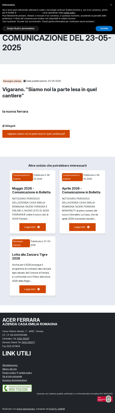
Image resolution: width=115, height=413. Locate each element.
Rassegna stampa (12, 81)
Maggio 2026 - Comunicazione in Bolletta (31, 190)
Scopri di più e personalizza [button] (20, 28)
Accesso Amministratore (14, 380)
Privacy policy (9, 372)
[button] (111, 4)
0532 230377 (28, 342)
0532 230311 (23, 338)
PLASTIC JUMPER (57, 409)
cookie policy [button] (69, 13)
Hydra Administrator (26, 409)
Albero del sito (9, 369)
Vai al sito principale (12, 376)
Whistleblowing (10, 365)
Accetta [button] (104, 28)
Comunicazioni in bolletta (21, 177)
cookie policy (25, 372)
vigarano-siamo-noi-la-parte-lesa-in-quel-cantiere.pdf (36, 133)
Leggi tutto (32, 227)
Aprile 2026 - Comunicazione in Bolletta (81, 190)
